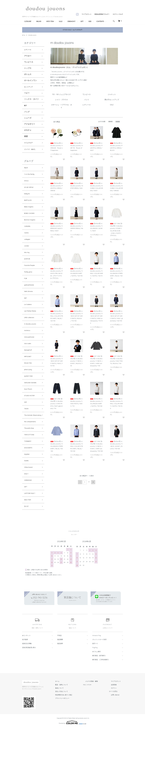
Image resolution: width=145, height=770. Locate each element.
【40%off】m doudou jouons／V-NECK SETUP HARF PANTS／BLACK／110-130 (76, 316)
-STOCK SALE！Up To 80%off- (72, 30)
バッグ (27, 114)
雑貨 (26, 138)
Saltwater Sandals (31, 409)
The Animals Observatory (29, 446)
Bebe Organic (30, 214)
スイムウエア (29, 145)
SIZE (90, 21)
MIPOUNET (29, 380)
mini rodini (28, 365)
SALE (60, 21)
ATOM (97, 727)
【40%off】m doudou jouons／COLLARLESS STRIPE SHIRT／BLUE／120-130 (116, 273)
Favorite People (30, 279)
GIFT (81, 21)
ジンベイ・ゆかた (31, 152)
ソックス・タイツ (31, 101)
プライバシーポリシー (72, 741)
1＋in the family (30, 178)
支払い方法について (71, 734)
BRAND (38, 21)
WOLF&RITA (29, 484)
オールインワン (30, 81)
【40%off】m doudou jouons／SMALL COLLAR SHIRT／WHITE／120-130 (96, 273)
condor (27, 258)
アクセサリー (29, 126)
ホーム (24, 35)
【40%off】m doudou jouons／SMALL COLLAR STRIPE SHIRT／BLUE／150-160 (76, 446)
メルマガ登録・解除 (97, 724)
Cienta (27, 243)
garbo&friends (30, 301)
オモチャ (27, 132)
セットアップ (29, 88)
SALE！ (27, 513)
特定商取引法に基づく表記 (73, 737)
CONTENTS (100, 21)
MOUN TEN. (29, 387)
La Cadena (28, 322)
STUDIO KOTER (30, 423)
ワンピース (28, 63)
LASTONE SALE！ (31, 534)
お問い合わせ (117, 737)
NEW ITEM (50, 21)
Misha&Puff (29, 373)
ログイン (116, 731)
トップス (27, 69)
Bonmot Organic (31, 229)
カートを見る (117, 734)
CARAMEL (28, 236)
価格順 (110, 121)
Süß (25, 430)
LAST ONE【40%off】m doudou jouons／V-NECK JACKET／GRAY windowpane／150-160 (96, 446)
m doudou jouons (33, 35)
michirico (28, 351)
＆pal (26, 171)
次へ (92, 481)
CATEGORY (27, 21)
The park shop (30, 462)
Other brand (29, 505)
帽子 (26, 107)
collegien (28, 250)
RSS (92, 727)
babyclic (27, 200)
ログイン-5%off (118, 14)
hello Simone (29, 308)
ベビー (27, 94)
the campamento (31, 455)
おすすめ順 (101, 121)
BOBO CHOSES (30, 222)
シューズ (27, 120)
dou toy (27, 265)
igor (25, 315)
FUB (26, 294)
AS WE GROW (30, 193)
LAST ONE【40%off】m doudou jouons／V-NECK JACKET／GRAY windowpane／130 (96, 361)
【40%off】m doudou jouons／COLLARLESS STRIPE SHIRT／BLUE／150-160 (56, 446)
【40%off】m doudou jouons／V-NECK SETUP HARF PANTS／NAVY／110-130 (56, 361)
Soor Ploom (29, 416)
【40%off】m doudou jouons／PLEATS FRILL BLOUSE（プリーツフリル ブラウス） (56, 273)
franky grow (29, 286)
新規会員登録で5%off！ (102, 14)
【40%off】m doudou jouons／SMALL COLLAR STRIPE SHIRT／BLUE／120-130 (56, 316)
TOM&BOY (28, 477)
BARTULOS (29, 207)
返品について (69, 731)
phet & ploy (29, 394)
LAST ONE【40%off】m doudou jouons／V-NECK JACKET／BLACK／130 (76, 361)
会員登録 (116, 727)
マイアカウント (87, 14)
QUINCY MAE (29, 401)
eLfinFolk (28, 272)
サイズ (27, 549)
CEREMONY (71, 21)
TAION (27, 437)
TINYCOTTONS (30, 469)
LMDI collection (30, 337)
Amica (27, 186)
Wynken (27, 491)
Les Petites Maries (31, 330)
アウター (27, 57)
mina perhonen (30, 358)
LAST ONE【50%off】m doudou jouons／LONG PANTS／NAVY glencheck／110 (56, 403)
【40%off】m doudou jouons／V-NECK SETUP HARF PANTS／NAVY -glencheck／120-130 (116, 316)
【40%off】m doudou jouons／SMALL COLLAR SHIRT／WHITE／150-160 (116, 403)
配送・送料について (71, 727)
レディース (28, 50)
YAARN (27, 498)
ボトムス (27, 75)
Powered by (72, 765)
